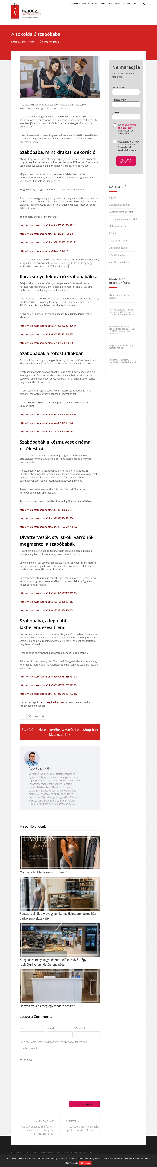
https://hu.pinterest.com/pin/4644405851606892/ (47, 226)
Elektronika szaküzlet (120, 205)
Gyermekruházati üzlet (121, 213)
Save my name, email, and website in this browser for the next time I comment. (53, 1046)
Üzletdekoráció (117, 256)
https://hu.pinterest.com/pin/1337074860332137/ (47, 510)
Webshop (120, 3)
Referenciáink (99, 3)
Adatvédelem (72, 1163)
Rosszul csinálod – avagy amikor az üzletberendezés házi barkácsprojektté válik (122, 313)
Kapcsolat (132, 3)
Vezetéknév (119, 88)
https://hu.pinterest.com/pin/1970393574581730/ (47, 519)
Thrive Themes (87, 1153)
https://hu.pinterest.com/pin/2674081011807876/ (47, 424)
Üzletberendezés (49, 43)
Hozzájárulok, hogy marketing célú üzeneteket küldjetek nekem (129, 147)
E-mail (116, 113)
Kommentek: (27, 1060)
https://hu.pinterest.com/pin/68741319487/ (44, 252)
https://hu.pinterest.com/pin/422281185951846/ (46, 611)
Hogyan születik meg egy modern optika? (121, 347)
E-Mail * (51, 1029)
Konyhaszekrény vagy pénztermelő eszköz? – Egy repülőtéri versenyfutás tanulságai (122, 331)
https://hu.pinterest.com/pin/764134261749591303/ (48, 594)
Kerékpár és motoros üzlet (123, 220)
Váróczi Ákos (27, 43)
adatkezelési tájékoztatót (127, 127)
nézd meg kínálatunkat (52, 703)
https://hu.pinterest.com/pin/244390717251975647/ (48, 528)
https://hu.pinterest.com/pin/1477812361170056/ (47, 235)
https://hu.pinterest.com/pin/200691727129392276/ (48, 686)
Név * (23, 1029)
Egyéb (112, 198)
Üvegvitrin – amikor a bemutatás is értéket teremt (122, 362)
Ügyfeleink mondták (80, 3)
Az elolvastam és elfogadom (127, 130)
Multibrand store (117, 227)
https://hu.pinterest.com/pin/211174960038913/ (46, 432)
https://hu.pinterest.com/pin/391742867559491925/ (48, 415)
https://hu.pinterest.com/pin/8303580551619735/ (47, 335)
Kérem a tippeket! (126, 161)
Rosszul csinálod (118, 241)
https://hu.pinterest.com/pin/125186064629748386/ (48, 694)
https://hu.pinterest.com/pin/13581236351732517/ (48, 243)
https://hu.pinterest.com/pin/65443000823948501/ (48, 326)
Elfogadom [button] (85, 1163)
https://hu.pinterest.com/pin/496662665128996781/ (48, 677)
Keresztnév (119, 101)
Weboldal (79, 1029)
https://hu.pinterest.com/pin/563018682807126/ (46, 602)
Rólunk (112, 234)
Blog (110, 3)
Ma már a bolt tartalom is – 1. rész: (122, 297)
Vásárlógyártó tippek (120, 263)
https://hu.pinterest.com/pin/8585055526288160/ (47, 344)
